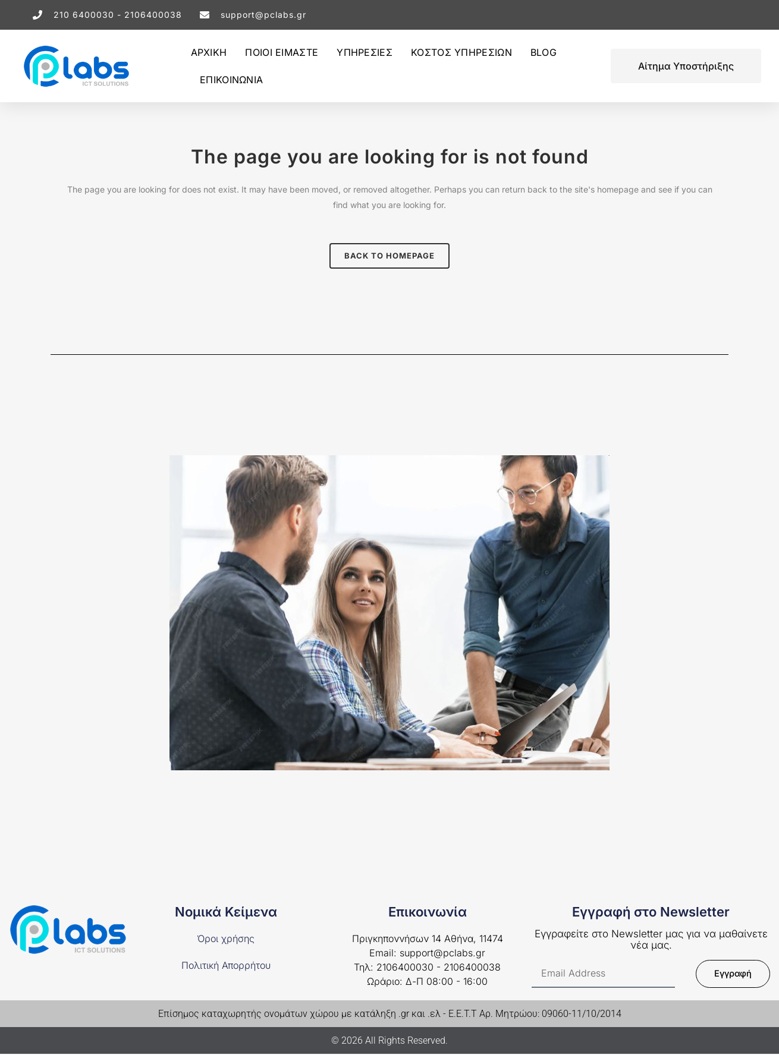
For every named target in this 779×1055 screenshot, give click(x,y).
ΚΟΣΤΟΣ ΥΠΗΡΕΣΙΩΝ (461, 52)
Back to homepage (389, 255)
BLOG (543, 52)
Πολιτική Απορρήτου (226, 966)
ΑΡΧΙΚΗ (209, 52)
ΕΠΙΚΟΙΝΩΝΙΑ (231, 80)
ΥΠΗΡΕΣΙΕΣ (364, 52)
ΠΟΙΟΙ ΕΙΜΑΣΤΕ (281, 52)
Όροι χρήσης (226, 940)
